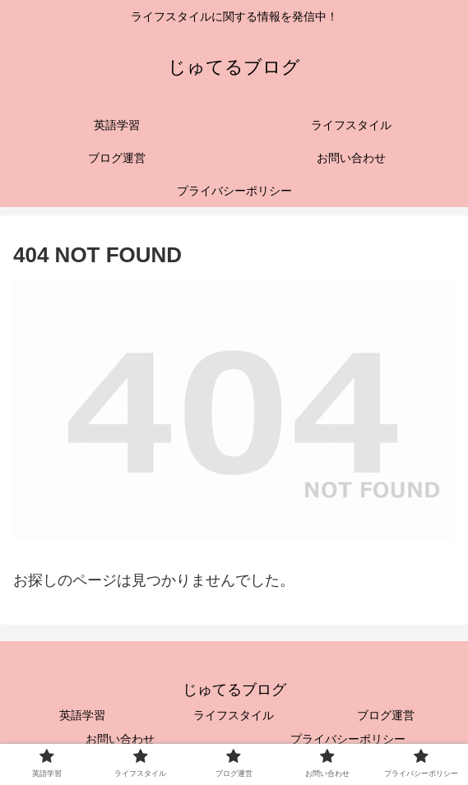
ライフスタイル (233, 715)
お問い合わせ (120, 739)
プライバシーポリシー (347, 739)
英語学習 (82, 715)
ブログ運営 (386, 715)
